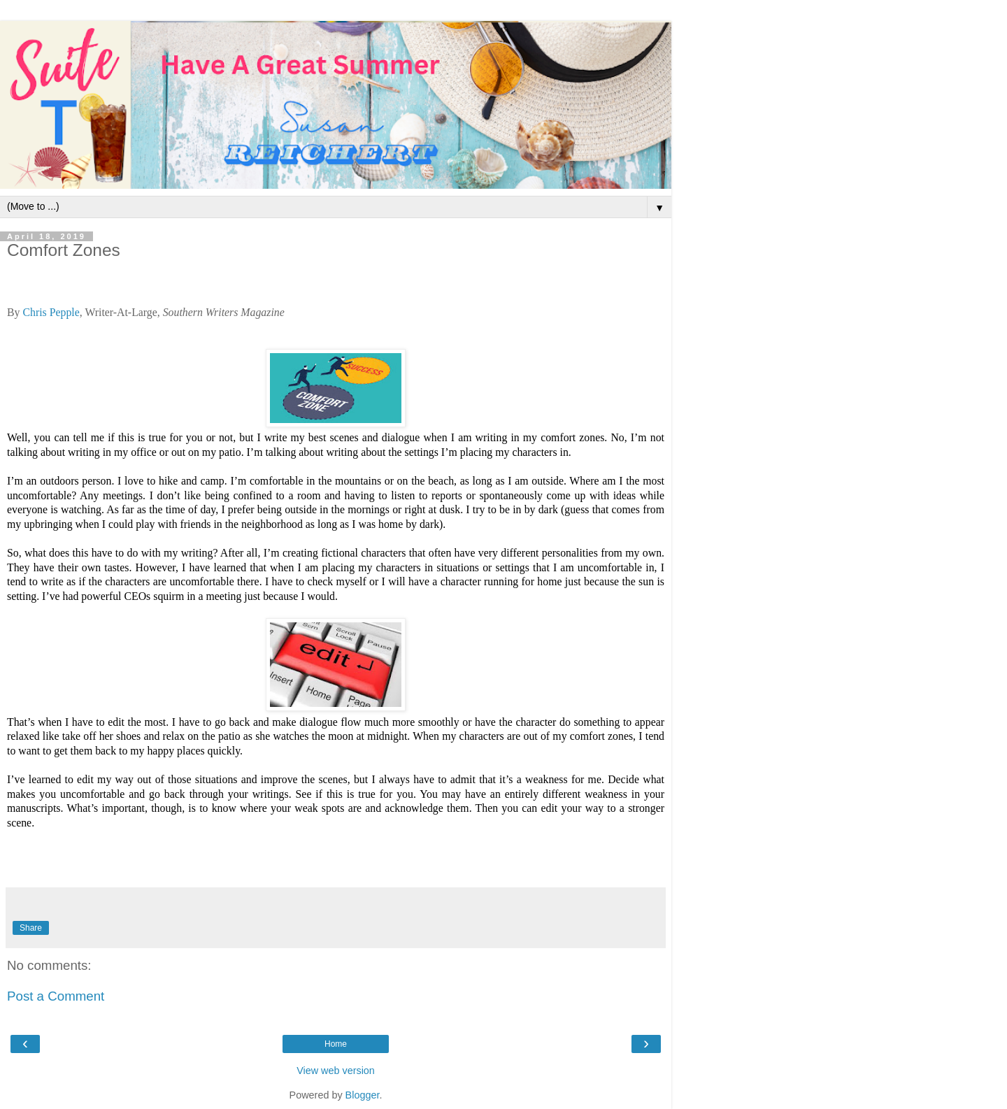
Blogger (362, 1095)
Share (31, 928)
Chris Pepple (49, 312)
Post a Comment (55, 996)
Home (335, 1044)
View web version (336, 1070)
